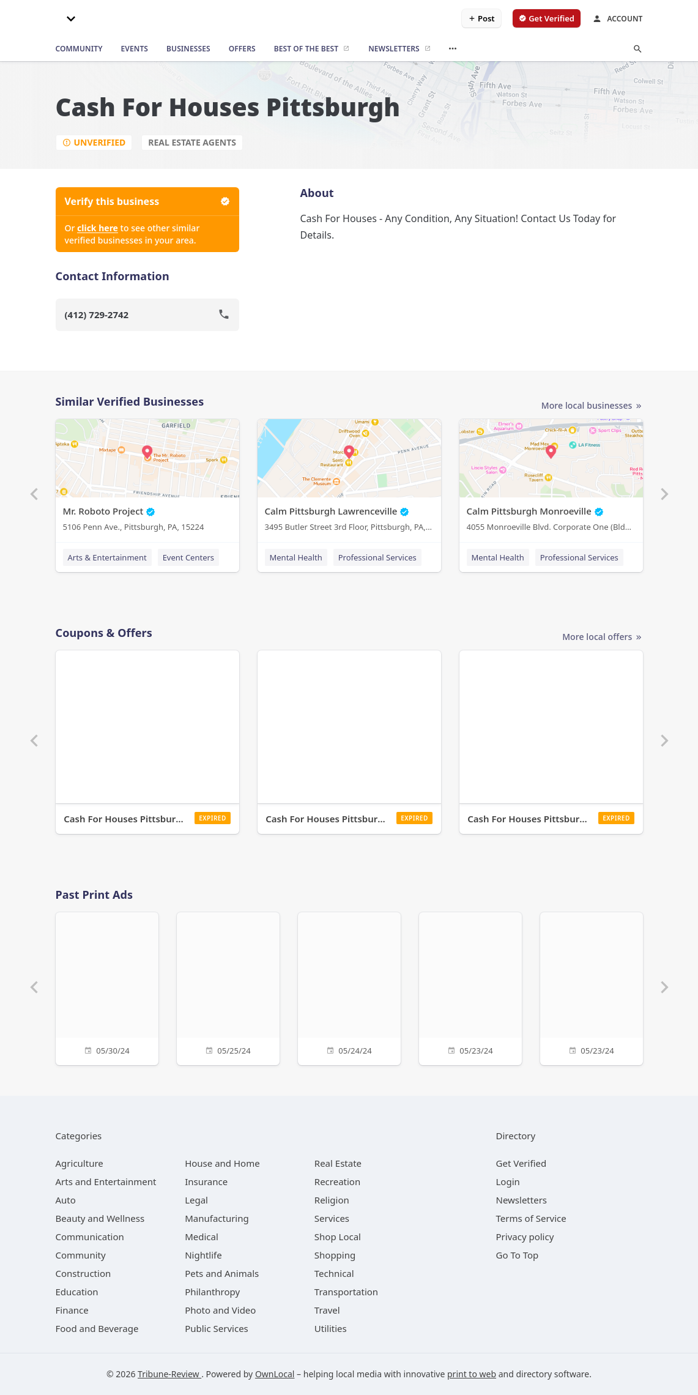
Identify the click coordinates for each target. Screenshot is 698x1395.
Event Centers (188, 557)
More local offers (602, 637)
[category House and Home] (222, 1163)
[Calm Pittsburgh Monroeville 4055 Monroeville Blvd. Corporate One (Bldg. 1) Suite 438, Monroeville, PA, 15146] (551, 478)
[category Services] (331, 1218)
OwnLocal (275, 1374)
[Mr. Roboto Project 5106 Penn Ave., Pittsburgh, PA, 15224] (147, 478)
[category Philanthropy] (212, 1291)
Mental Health (296, 557)
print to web (471, 1374)
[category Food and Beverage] (97, 1328)
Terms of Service (531, 1218)
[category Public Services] (216, 1328)
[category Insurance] (206, 1181)
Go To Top (517, 1255)
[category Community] (81, 1255)
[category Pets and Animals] (222, 1273)
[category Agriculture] (79, 1163)
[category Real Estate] (338, 1163)
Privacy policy (525, 1236)
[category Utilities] (330, 1328)
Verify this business (147, 201)
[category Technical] (334, 1273)
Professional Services (377, 557)
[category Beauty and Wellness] (100, 1218)
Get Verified (521, 1163)
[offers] (242, 49)
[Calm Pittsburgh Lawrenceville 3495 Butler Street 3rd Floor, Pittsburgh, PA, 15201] (349, 478)
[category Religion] (331, 1200)
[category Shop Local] (337, 1236)
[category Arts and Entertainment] (106, 1181)
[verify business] (547, 18)
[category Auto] (66, 1200)
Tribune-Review (169, 1374)
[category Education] (77, 1291)
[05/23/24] (470, 987)
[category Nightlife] (203, 1255)
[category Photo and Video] (220, 1310)
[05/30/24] (107, 987)
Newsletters (522, 1200)
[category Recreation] (337, 1181)
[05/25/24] (228, 987)
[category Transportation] (346, 1291)
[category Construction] (83, 1273)
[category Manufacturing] (217, 1218)
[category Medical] (201, 1236)
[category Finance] (72, 1310)
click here (97, 228)
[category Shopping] (334, 1255)
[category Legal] (196, 1200)
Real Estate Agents (192, 142)
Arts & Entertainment (107, 557)
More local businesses (592, 405)
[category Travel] (327, 1310)
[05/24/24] (349, 987)
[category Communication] (90, 1236)
